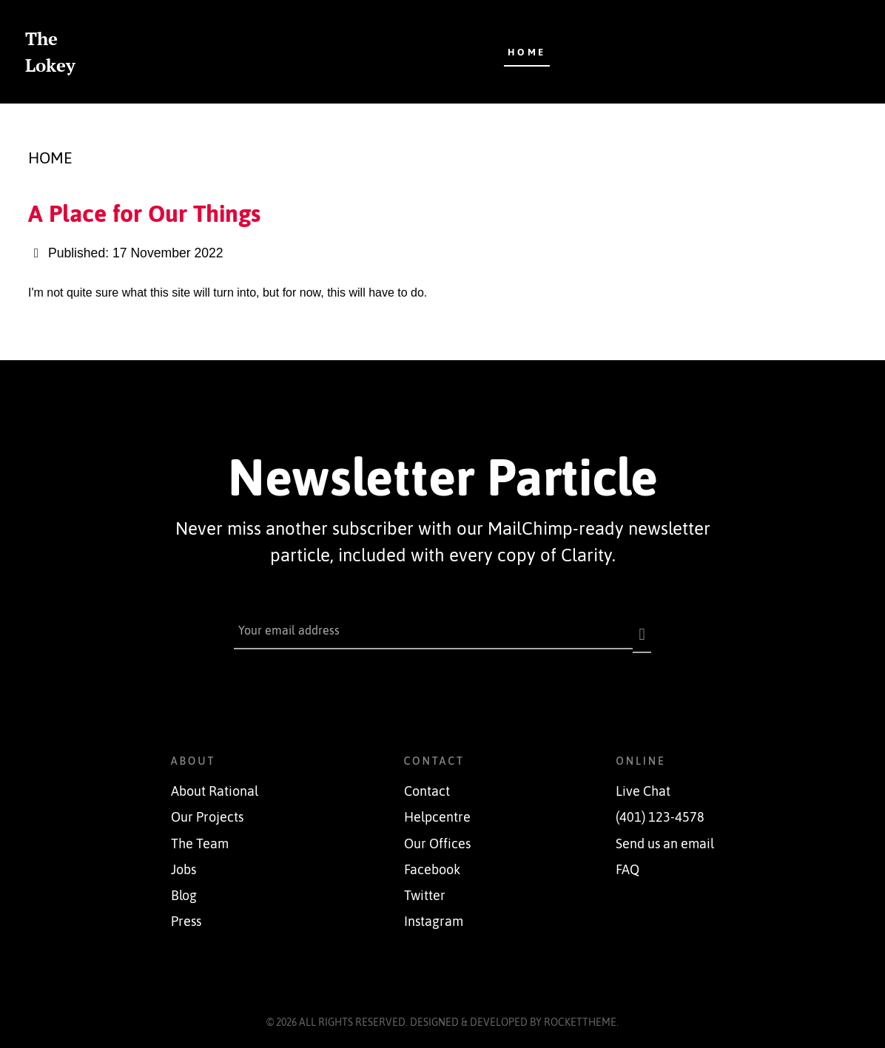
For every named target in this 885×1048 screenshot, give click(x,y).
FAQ (627, 861)
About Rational (214, 784)
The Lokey (50, 52)
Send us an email (665, 835)
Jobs (183, 861)
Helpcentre (437, 809)
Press (186, 914)
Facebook (432, 861)
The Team (200, 835)
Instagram (433, 914)
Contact (427, 784)
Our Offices (437, 835)
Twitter (424, 887)
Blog (184, 887)
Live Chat (643, 784)
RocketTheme (580, 1014)
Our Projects (207, 809)
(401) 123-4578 (660, 809)
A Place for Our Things (144, 213)
